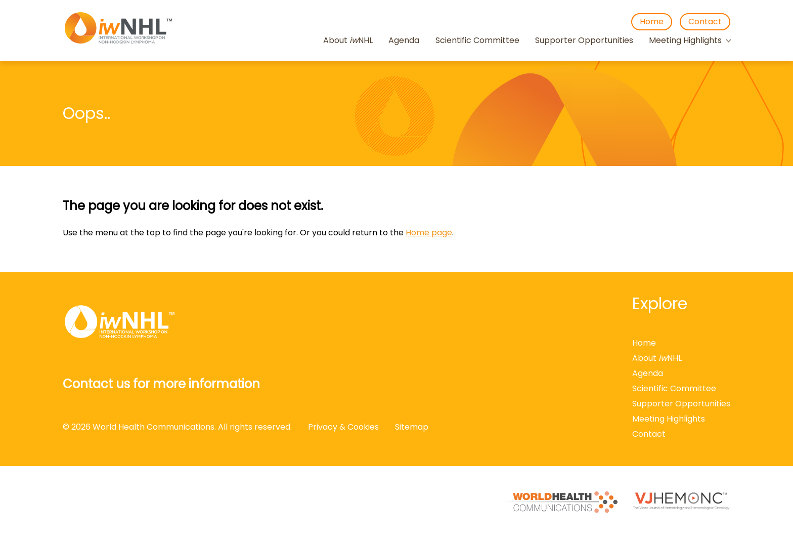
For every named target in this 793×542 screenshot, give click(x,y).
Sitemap (411, 427)
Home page (429, 232)
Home (652, 21)
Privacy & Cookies (343, 427)
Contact (705, 21)
